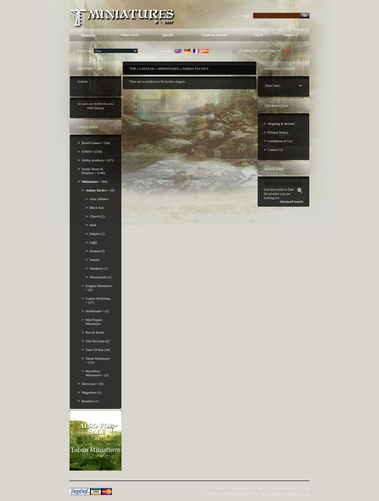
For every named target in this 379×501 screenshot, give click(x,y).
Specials (167, 35)
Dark (92, 225)
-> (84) (94, 181)
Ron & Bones (95, 332)
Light (93, 242)
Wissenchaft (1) (100, 277)
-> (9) (100, 190)
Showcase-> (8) (92, 384)
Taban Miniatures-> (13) (98, 360)
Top (132, 69)
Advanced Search (241, 488)
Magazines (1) (91, 392)
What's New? (130, 35)
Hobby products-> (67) (97, 160)
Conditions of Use (280, 141)
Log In (258, 35)
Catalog (147, 69)
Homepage (88, 35)
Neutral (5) (96, 251)
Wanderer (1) (98, 268)
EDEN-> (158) (92, 151)
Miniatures (168, 69)
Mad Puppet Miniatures (94, 322)
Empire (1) (96, 234)
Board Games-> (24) (96, 143)
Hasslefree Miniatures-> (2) (97, 373)
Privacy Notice (278, 132)
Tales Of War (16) (98, 350)
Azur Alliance (99, 199)
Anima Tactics (195, 69)
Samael (94, 260)
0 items (286, 50)
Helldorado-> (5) (97, 311)
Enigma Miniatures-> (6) (99, 288)
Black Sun (96, 208)
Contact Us (290, 35)
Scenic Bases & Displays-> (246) (93, 171)
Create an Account (214, 35)
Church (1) (96, 216)
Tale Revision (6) (97, 341)
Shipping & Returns (281, 124)
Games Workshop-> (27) (98, 300)
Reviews (263, 488)
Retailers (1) (90, 401)
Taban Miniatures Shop (243, 494)
